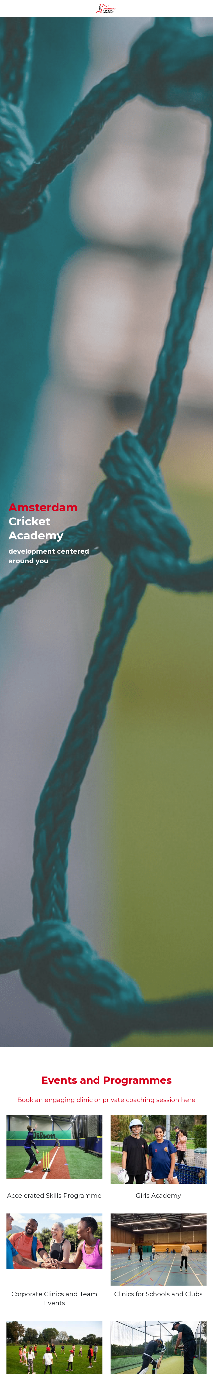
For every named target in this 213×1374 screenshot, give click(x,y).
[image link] (106, 8)
